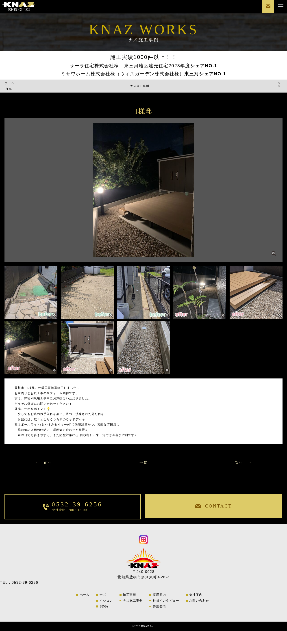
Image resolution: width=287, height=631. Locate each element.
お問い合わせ (199, 601)
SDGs (104, 606)
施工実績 (129, 595)
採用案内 (159, 595)
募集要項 (159, 606)
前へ (50, 462)
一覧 (143, 462)
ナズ (103, 595)
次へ (237, 462)
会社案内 (195, 595)
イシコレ (106, 601)
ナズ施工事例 (133, 601)
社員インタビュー (166, 601)
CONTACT (267, 6)
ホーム (9, 83)
